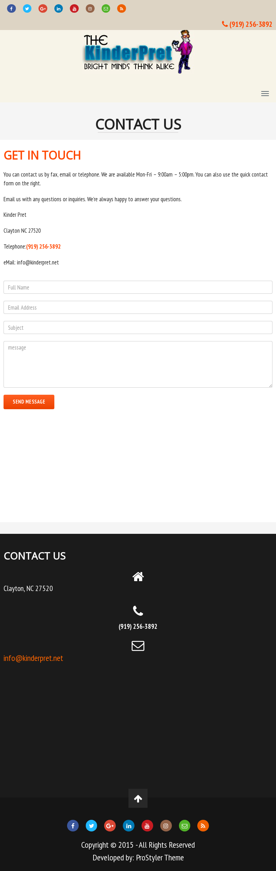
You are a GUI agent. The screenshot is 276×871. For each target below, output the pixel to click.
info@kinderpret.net (33, 657)
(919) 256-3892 (247, 24)
